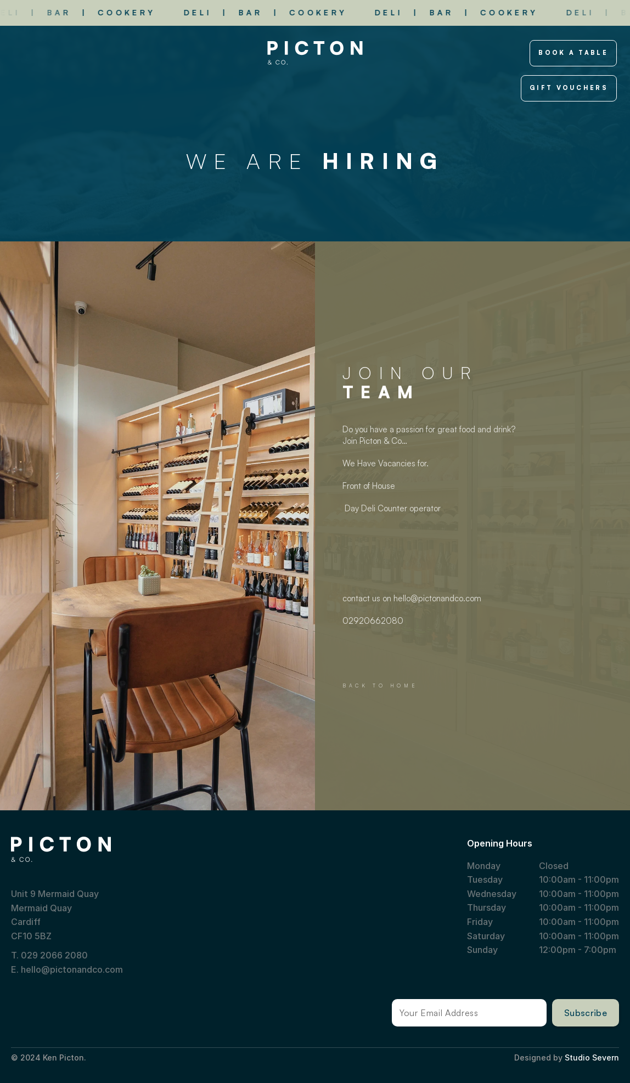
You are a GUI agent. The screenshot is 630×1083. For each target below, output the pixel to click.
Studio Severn (592, 1057)
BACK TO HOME (380, 685)
